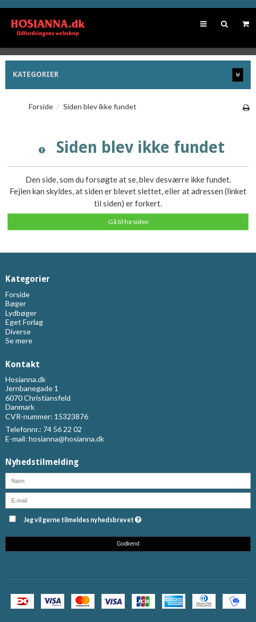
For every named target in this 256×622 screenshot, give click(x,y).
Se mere (18, 340)
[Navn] (128, 479)
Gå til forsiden (128, 222)
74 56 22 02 (62, 429)
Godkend (128, 543)
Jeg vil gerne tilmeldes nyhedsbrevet (108, 518)
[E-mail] (128, 499)
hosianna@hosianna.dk (66, 438)
